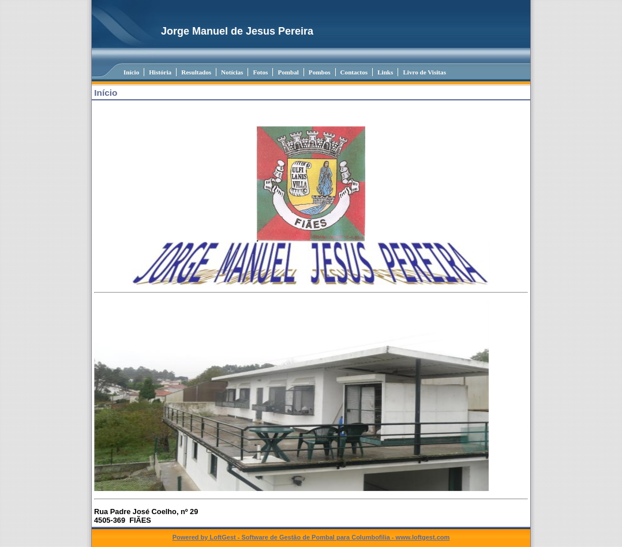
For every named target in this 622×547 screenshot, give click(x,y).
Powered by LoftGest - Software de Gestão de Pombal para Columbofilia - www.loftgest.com (311, 537)
